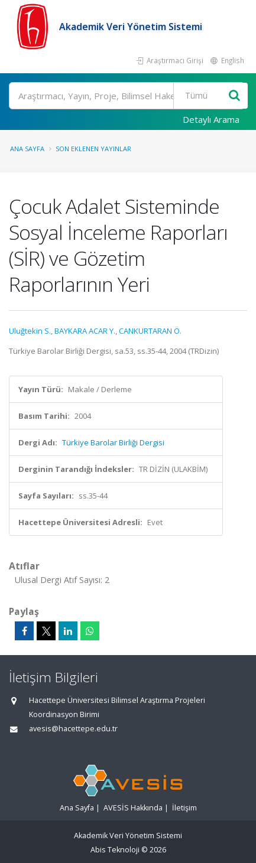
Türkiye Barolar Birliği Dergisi (113, 442)
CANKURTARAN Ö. (150, 330)
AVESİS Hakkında (133, 808)
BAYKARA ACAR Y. (84, 330)
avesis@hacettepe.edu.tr (73, 729)
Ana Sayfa (27, 148)
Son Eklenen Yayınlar (93, 148)
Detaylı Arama (211, 119)
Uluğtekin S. (30, 330)
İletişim (184, 808)
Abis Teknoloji (115, 850)
